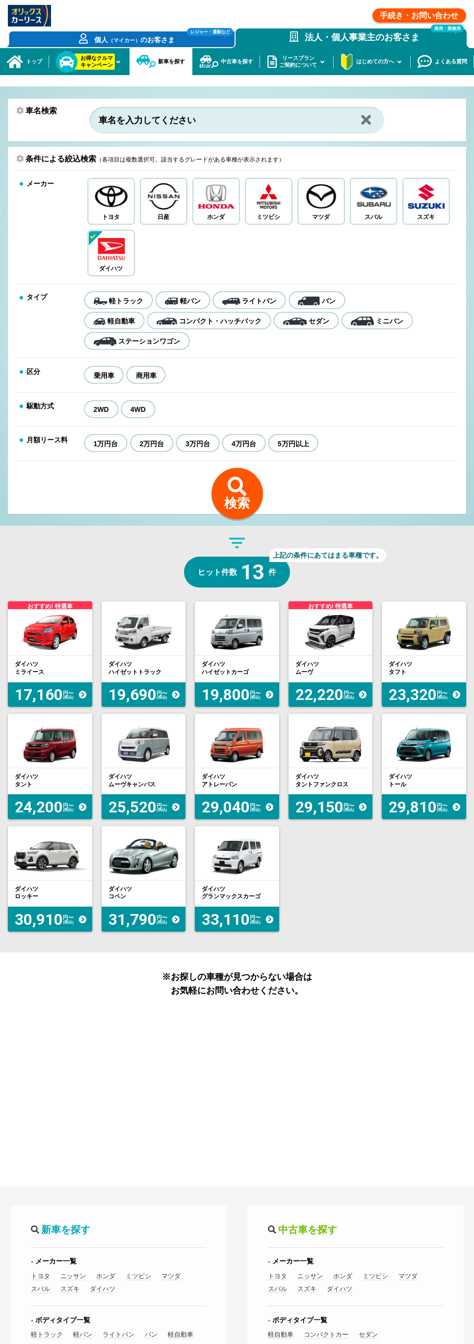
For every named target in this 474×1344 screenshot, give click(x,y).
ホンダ (105, 1302)
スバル (40, 1315)
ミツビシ (138, 1302)
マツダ (171, 1302)
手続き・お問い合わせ (419, 15)
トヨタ (40, 1302)
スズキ (69, 1315)
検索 (237, 530)
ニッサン (73, 1302)
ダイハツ (102, 1315)
